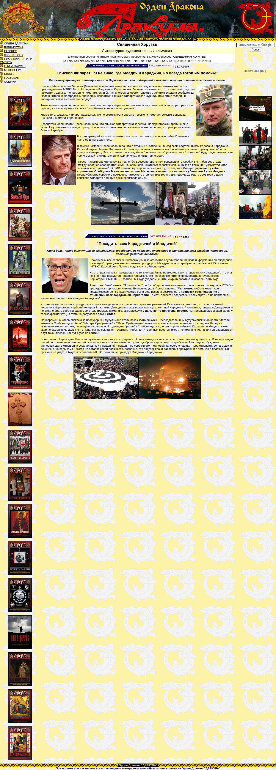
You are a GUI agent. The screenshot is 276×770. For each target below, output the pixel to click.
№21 (194, 61)
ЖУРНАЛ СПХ (13, 55)
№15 (151, 61)
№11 (123, 61)
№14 (144, 61)
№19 (179, 61)
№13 (137, 61)
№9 (109, 61)
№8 (104, 61)
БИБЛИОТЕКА (13, 47)
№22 (201, 61)
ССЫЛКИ (10, 81)
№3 (76, 61)
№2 (71, 61)
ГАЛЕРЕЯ (10, 51)
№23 (208, 61)
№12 (130, 61)
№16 (158, 61)
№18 (172, 61)
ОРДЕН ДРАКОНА (16, 43)
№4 (82, 61)
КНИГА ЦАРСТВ (15, 66)
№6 (93, 61)
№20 (186, 61)
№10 (116, 61)
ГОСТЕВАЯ (11, 77)
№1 (65, 61)
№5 (87, 61)
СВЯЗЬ (9, 73)
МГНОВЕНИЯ (13, 70)
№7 (98, 61)
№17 (165, 61)
